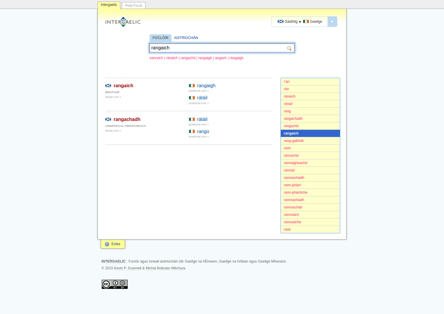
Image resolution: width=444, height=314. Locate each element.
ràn (286, 89)
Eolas (115, 244)
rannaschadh (294, 178)
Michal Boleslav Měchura (165, 268)
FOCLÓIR (160, 38)
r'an (287, 82)
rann (287, 148)
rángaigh (237, 58)
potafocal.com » (199, 90)
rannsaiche (292, 222)
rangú (203, 131)
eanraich (156, 58)
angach (220, 58)
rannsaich (291, 215)
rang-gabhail (294, 141)
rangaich (291, 133)
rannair (289, 170)
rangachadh (293, 118)
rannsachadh (294, 200)
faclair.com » (113, 96)
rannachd (291, 155)
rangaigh (205, 58)
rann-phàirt (292, 185)
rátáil (202, 97)
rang (287, 111)
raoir (287, 229)
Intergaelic (109, 5)
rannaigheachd (295, 163)
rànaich (172, 58)
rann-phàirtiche (295, 192)
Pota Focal (133, 6)
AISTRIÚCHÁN (186, 38)
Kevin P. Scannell (128, 268)
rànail (288, 104)
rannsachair (293, 207)
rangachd (188, 58)
